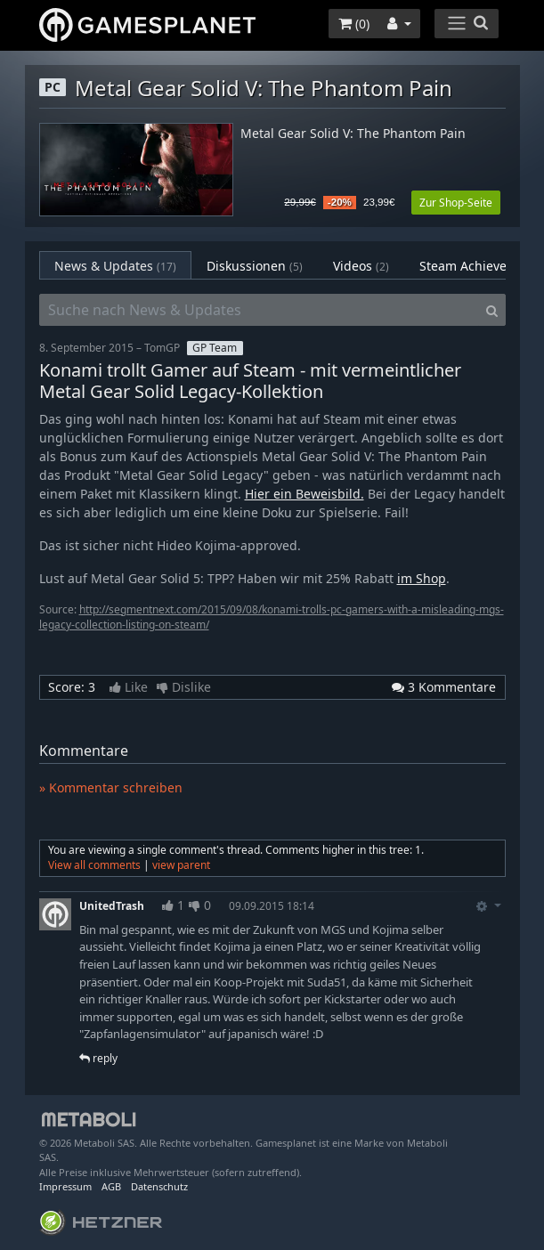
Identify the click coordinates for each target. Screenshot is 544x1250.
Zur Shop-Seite (455, 202)
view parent (181, 865)
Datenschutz (159, 1186)
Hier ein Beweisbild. (304, 493)
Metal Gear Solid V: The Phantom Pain (353, 134)
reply (98, 1058)
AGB (111, 1186)
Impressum (65, 1186)
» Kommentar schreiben (111, 787)
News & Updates (115, 265)
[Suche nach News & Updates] (259, 310)
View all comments (94, 865)
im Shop (421, 578)
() (353, 23)
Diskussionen (255, 265)
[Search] (492, 310)
